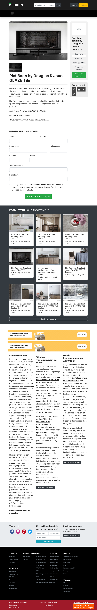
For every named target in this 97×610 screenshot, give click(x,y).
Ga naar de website (79, 68)
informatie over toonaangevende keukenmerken (43, 424)
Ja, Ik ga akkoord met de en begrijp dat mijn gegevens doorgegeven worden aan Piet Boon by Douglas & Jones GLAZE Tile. (38, 187)
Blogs (65, 583)
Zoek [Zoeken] (58, 5)
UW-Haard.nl (40, 559)
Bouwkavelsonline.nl (43, 582)
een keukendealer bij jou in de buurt (48, 379)
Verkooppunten (79, 63)
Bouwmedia (13, 605)
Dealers (65, 586)
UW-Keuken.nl (41, 562)
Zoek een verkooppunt (45, 487)
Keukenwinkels (68, 588)
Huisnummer (55, 146)
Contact (25, 559)
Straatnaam (14, 146)
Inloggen (12, 556)
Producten (79, 58)
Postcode (13, 155)
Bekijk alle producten (48, 319)
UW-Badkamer (41, 556)
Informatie (79, 54)
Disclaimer (12, 577)
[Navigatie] (12, 13)
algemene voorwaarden (44, 184)
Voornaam (13, 136)
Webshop (66, 591)
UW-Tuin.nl (40, 565)
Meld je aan (48, 541)
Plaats (32, 155)
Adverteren (26, 556)
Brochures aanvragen (79, 75)
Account (74, 5)
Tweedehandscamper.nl (71, 556)
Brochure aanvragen (71, 536)
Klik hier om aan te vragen (83, 606)
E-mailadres (14, 175)
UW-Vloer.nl (40, 568)
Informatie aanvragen (38, 196)
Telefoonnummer (16, 165)
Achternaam (45, 136)
